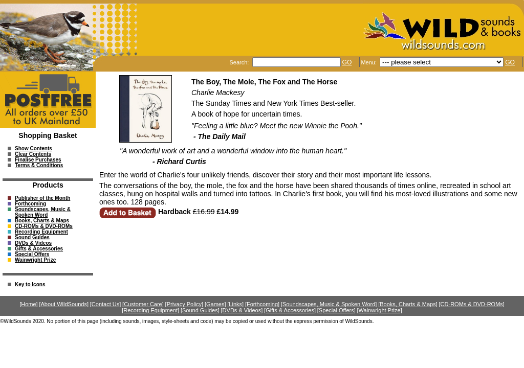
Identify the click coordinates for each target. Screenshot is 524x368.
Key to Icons (30, 284)
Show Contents (33, 148)
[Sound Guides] (200, 310)
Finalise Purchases (38, 160)
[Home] (28, 304)
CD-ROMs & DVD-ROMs (44, 226)
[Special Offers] (336, 310)
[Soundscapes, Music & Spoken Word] (329, 304)
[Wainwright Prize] (379, 310)
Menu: (369, 62)
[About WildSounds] (64, 304)
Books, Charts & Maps (42, 220)
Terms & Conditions (39, 165)
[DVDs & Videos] (242, 310)
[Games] (215, 304)
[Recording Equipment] (150, 310)
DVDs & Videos (33, 243)
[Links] (235, 304)
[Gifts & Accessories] (290, 310)
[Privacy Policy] (184, 304)
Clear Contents (33, 154)
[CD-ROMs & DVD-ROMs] (472, 304)
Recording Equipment (41, 232)
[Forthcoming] (262, 304)
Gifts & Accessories (39, 248)
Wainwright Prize (35, 260)
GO (347, 62)
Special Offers (32, 254)
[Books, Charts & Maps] (408, 304)
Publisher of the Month (42, 198)
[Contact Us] (105, 304)
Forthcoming (30, 203)
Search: (239, 62)
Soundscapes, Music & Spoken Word (43, 212)
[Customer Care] (143, 304)
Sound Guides (32, 237)
